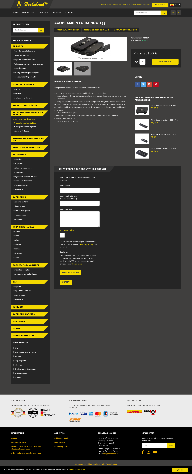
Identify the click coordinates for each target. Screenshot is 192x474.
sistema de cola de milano (96, 30)
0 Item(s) (160, 4)
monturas (17, 172)
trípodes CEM (19, 68)
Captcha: (64, 252)
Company (56, 12)
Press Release (20, 373)
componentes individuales (24, 274)
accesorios (17, 189)
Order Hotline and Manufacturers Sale (26, 453)
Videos (17, 377)
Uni (15, 348)
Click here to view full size (90, 58)
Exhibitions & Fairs (120, 4)
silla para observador (22, 168)
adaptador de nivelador (26, 148)
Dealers (147, 4)
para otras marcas (23, 227)
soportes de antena (21, 290)
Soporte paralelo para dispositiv (28, 139)
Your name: (65, 185)
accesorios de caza (24, 314)
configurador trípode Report (25, 72)
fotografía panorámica (68, 30)
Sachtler (16, 244)
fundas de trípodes (21, 210)
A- (179, 12)
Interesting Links (61, 446)
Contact (69, 12)
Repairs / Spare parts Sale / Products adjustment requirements (26, 447)
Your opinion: (66, 209)
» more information (91, 470)
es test (17, 356)
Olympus (17, 253)
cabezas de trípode (24, 85)
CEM (15, 282)
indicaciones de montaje (25, 369)
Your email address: (68, 197)
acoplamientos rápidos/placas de (28, 114)
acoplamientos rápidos (125, 30)
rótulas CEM (18, 295)
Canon (16, 231)
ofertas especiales (23, 336)
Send (171, 445)
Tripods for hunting (21, 55)
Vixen (15, 257)
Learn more (77, 264)
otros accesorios (20, 215)
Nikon (16, 240)
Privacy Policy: (68, 230)
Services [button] (43, 12)
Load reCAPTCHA (70, 272)
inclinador (17, 93)
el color (17, 365)
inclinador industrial (22, 98)
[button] (137, 84)
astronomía (20, 155)
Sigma (16, 249)
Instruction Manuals (136, 4)
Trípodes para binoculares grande (27, 64)
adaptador (17, 163)
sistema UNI (18, 206)
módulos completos (21, 270)
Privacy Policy (87, 244)
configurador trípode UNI (24, 77)
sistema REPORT (20, 202)
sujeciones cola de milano (24, 176)
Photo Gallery (106, 4)
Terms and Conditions (84, 464)
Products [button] (28, 12)
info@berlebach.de (111, 453)
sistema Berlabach (21, 131)
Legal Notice (112, 464)
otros (16, 328)
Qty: (136, 61)
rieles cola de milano (22, 180)
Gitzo (15, 235)
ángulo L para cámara (25, 106)
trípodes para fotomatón (23, 59)
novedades (19, 321)
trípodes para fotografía (23, 51)
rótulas (16, 89)
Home (15, 12)
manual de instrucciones (25, 352)
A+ (173, 12)
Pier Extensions (19, 185)
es (173, 4)
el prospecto (19, 360)
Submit (65, 282)
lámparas (18, 307)
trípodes (18, 46)
